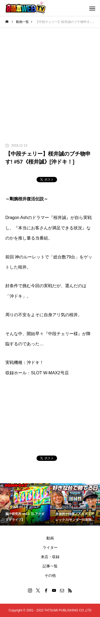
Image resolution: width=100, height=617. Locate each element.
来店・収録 (50, 557)
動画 (50, 538)
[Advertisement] (50, 81)
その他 (50, 575)
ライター (50, 547)
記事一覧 (50, 566)
